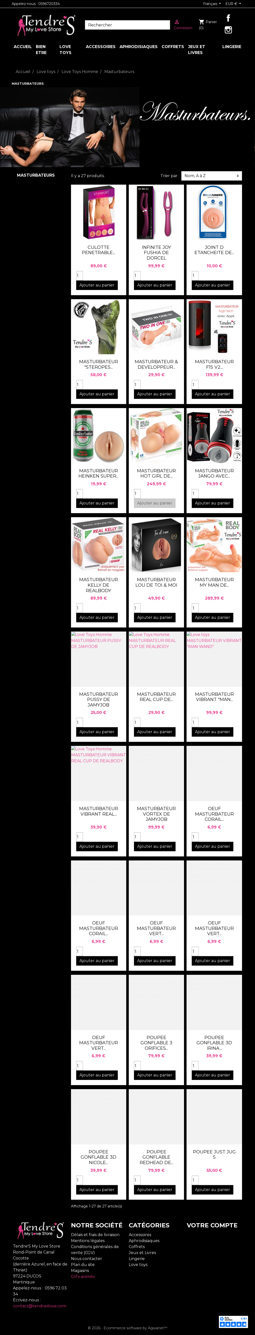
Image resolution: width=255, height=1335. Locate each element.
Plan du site (83, 1264)
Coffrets (137, 1246)
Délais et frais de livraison (95, 1234)
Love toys (138, 1264)
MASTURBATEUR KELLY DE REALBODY (98, 585)
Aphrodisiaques (144, 1240)
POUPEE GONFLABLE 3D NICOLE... (98, 1157)
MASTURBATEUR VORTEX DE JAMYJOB (156, 814)
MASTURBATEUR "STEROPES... (98, 364)
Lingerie (137, 1258)
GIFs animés (83, 1276)
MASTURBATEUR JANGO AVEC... (214, 473)
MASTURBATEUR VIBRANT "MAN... (214, 697)
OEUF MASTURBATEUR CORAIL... (214, 814)
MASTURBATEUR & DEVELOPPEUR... (156, 364)
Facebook (228, 18)
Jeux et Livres (142, 1252)
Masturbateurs (36, 175)
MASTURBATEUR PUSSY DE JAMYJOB (98, 700)
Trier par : (169, 175)
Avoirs (192, 1246)
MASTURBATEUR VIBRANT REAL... (98, 811)
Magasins (80, 1270)
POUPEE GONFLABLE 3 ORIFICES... (156, 1043)
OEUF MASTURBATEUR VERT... (156, 928)
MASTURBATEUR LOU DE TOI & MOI (156, 582)
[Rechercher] (127, 25)
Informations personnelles (213, 1234)
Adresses (195, 1252)
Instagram (228, 30)
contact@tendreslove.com (39, 1306)
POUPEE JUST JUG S (214, 1154)
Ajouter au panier (97, 285)
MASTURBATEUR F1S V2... (214, 364)
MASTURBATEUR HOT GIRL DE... (156, 473)
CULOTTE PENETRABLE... (98, 250)
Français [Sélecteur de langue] (210, 3)
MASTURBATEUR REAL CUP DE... (156, 697)
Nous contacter (86, 1258)
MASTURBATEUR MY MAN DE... (214, 582)
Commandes (199, 1240)
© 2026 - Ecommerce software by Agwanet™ (127, 1328)
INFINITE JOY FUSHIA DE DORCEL (156, 253)
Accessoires (140, 1234)
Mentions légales (88, 1240)
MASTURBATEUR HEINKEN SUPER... (98, 473)
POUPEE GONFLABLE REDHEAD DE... (156, 1157)
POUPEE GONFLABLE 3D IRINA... (214, 1043)
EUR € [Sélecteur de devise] (231, 3)
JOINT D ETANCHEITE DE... (214, 250)
